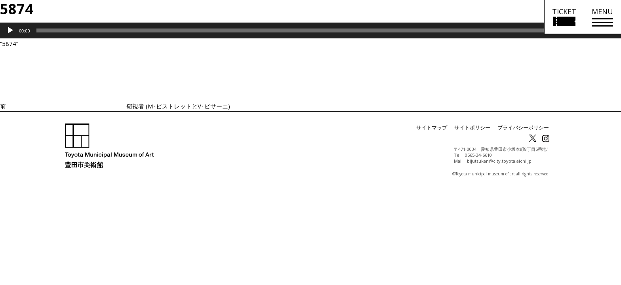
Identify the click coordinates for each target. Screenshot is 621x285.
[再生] (10, 30)
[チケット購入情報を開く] (564, 17)
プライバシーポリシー (525, 127)
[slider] (299, 30)
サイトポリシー (477, 127)
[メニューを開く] (602, 17)
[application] (310, 30)
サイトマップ (439, 127)
